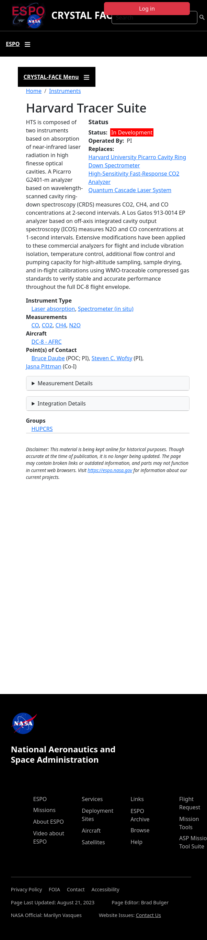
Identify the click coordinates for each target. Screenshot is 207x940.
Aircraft (91, 830)
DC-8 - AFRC (47, 341)
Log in (147, 8)
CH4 (61, 325)
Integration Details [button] (61, 403)
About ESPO (48, 821)
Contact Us (148, 915)
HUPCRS (42, 429)
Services (92, 799)
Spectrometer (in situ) (106, 309)
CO (35, 325)
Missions (44, 810)
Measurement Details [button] (65, 383)
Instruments (65, 91)
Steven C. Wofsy (112, 358)
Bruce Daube (48, 358)
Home (34, 91)
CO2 (47, 325)
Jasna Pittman (43, 366)
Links (137, 799)
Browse (139, 830)
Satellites (93, 842)
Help (136, 842)
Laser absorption (53, 309)
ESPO (40, 799)
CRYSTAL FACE (84, 15)
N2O (75, 325)
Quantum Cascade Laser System (130, 190)
